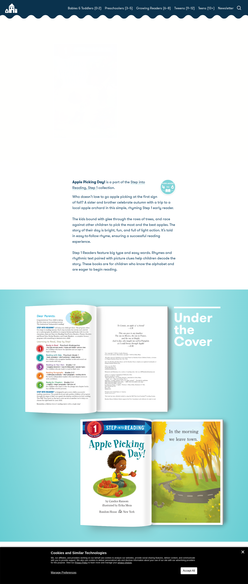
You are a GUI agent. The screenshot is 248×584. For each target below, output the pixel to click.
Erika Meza (135, 103)
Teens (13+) (206, 8)
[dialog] (124, 565)
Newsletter (226, 8)
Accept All (189, 570)
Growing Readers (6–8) (153, 8)
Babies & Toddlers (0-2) (84, 8)
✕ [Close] (243, 552)
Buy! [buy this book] (135, 115)
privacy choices (125, 562)
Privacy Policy (81, 562)
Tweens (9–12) (184, 8)
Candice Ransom (151, 99)
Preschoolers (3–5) (119, 8)
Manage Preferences (63, 572)
